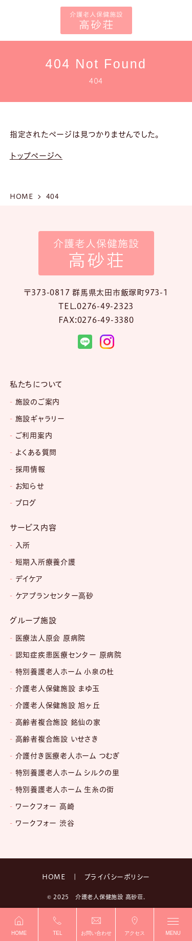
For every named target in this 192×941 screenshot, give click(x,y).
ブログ (25, 502)
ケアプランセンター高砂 (54, 595)
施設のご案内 (37, 401)
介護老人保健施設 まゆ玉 (57, 688)
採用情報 (30, 469)
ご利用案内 (34, 435)
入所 (23, 545)
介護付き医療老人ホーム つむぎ (67, 755)
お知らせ (29, 486)
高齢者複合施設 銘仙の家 (58, 722)
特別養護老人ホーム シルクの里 (67, 772)
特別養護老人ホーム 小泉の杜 (65, 671)
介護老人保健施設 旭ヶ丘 (57, 705)
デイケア (29, 578)
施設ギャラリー (40, 418)
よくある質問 (36, 452)
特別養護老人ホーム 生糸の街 (65, 789)
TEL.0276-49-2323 (96, 306)
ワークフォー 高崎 (45, 806)
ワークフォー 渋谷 (45, 823)
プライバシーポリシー (117, 877)
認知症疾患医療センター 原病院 (68, 654)
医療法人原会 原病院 (50, 638)
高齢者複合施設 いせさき (57, 739)
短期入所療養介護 (45, 562)
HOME (54, 877)
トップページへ (36, 156)
